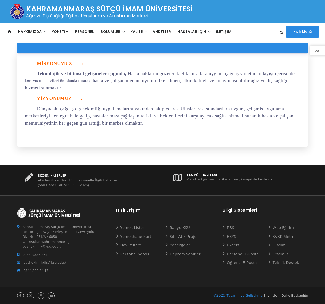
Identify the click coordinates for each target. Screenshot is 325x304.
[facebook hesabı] (20, 295)
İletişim (224, 31)
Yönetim (60, 31)
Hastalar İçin (191, 31)
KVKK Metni (284, 236)
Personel (84, 31)
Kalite (136, 31)
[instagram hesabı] (41, 295)
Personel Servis (134, 253)
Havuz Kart (130, 244)
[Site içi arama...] (280, 33)
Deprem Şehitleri (186, 253)
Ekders (233, 244)
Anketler (162, 31)
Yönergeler (180, 244)
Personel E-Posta (243, 253)
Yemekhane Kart (135, 236)
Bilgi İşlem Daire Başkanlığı (286, 295)
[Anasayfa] (9, 32)
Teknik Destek (286, 262)
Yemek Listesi (133, 227)
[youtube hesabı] (51, 295)
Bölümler (110, 31)
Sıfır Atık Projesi (185, 236)
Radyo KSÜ (180, 227)
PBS (230, 227)
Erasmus (281, 253)
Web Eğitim (283, 227)
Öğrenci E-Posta (242, 262)
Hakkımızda (30, 31)
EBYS (231, 236)
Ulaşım (279, 244)
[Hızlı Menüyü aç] (302, 32)
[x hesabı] (30, 295)
